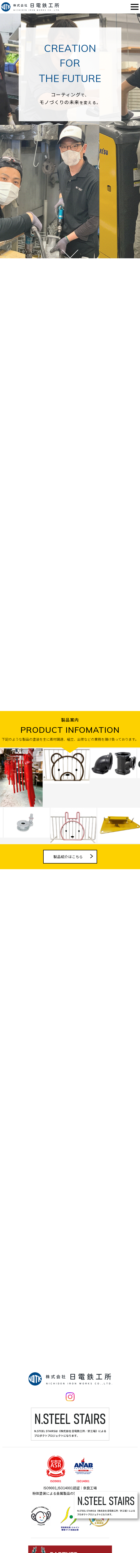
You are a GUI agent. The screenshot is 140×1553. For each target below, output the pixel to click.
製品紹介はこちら (68, 872)
